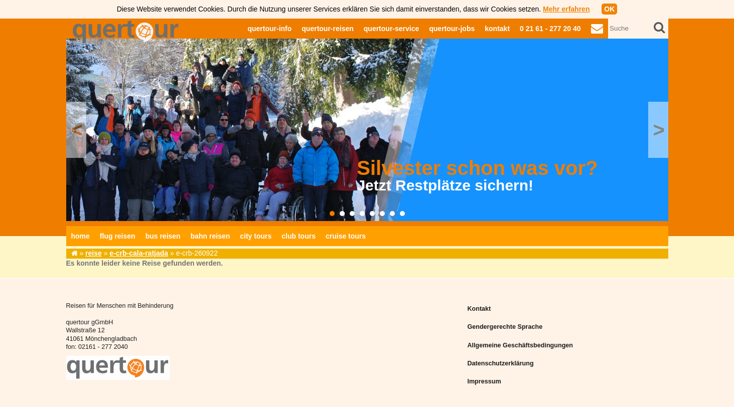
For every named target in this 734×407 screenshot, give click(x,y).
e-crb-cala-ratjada (138, 253)
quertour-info (269, 29)
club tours (298, 236)
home (80, 236)
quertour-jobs (452, 29)
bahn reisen (210, 236)
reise (93, 253)
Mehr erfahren (566, 9)
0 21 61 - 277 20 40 (550, 29)
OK (609, 9)
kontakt (497, 29)
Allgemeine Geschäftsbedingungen (520, 345)
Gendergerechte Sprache (504, 326)
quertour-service (391, 29)
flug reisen (117, 236)
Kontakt (479, 308)
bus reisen (163, 236)
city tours (255, 236)
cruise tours (346, 236)
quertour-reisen (327, 29)
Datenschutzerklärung (500, 363)
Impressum (484, 381)
